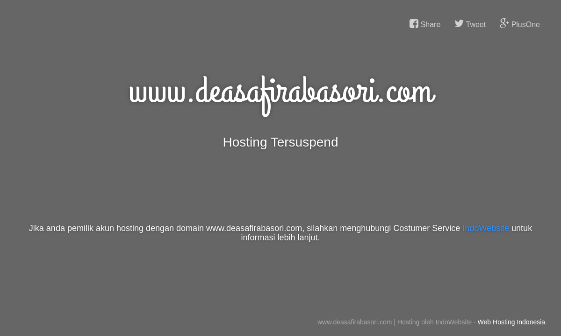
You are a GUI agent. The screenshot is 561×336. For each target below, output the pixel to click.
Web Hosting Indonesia (512, 322)
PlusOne (520, 24)
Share (425, 24)
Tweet (470, 24)
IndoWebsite (485, 228)
